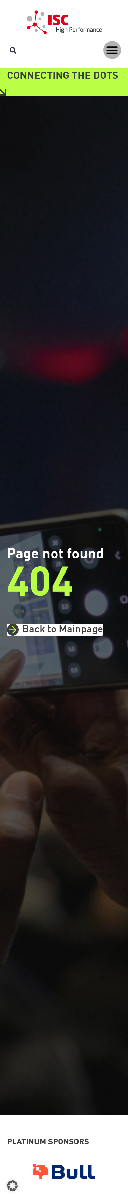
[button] (112, 50)
